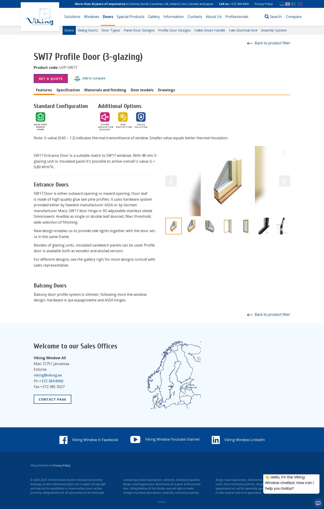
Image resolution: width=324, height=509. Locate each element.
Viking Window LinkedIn (238, 439)
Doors (108, 16)
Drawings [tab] (166, 89)
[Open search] (273, 17)
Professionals (236, 16)
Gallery (154, 16)
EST (282, 3)
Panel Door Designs (139, 30)
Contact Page (52, 399)
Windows (91, 16)
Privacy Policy (263, 4)
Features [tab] (44, 89)
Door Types (110, 30)
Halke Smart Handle (209, 30)
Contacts (194, 16)
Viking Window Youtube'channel (165, 439)
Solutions (72, 16)
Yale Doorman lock (243, 30)
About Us (214, 16)
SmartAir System (274, 30)
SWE (293, 3)
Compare (294, 16)
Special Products (130, 16)
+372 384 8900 (239, 4)
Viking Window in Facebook (88, 439)
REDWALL (162, 501)
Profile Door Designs (174, 30)
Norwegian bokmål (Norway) (300, 3)
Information (173, 16)
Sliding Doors (88, 30)
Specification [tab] (68, 89)
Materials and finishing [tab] (105, 89)
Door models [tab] (142, 89)
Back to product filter (268, 42)
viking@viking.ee (48, 375)
